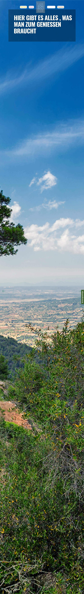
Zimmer (30, 7)
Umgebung (62, 7)
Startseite (22, 7)
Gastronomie (52, 7)
